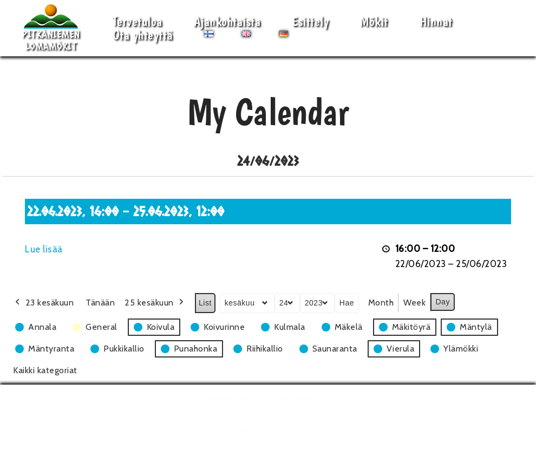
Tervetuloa (137, 21)
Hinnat (436, 21)
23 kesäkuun (43, 302)
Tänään (100, 302)
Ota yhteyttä (143, 35)
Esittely (310, 21)
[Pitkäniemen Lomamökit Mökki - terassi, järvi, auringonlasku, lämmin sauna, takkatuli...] (51, 28)
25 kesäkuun (155, 302)
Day (442, 301)
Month (381, 302)
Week (414, 302)
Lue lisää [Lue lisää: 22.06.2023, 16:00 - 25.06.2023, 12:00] (44, 249)
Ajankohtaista (227, 21)
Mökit (374, 21)
